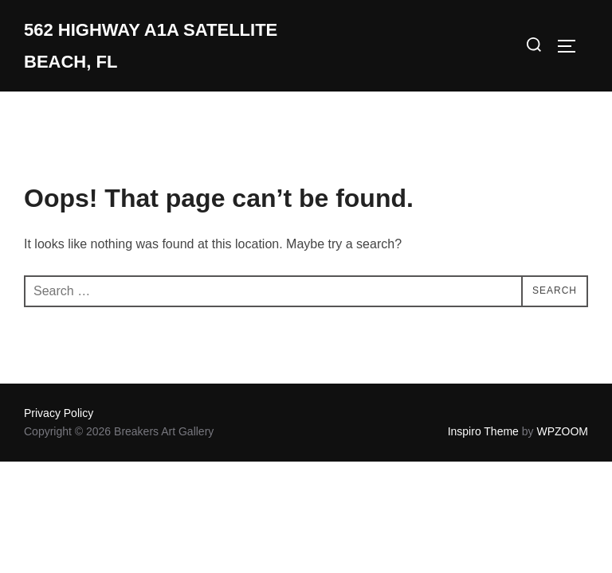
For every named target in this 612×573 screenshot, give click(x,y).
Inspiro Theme (483, 431)
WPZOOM (562, 431)
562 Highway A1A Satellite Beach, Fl (150, 46)
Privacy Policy (58, 413)
